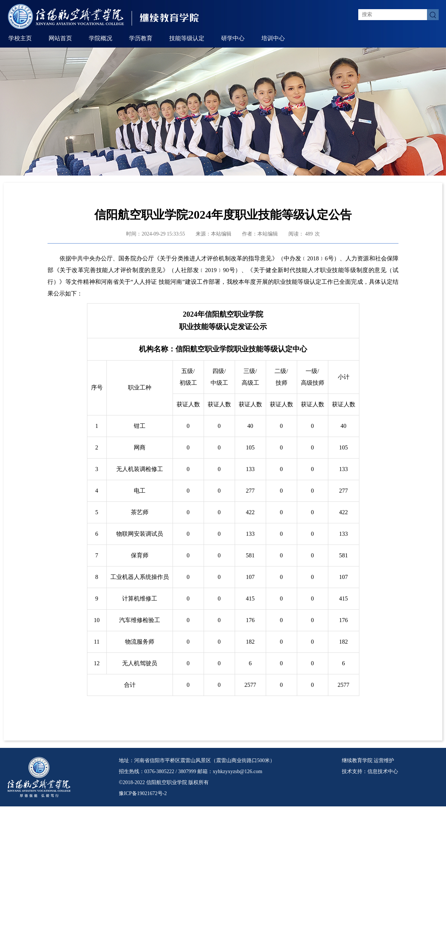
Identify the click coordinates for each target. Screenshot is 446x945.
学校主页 (20, 38)
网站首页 (60, 38)
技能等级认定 (186, 38)
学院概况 (100, 38)
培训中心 (273, 38)
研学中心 (233, 38)
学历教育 (140, 38)
